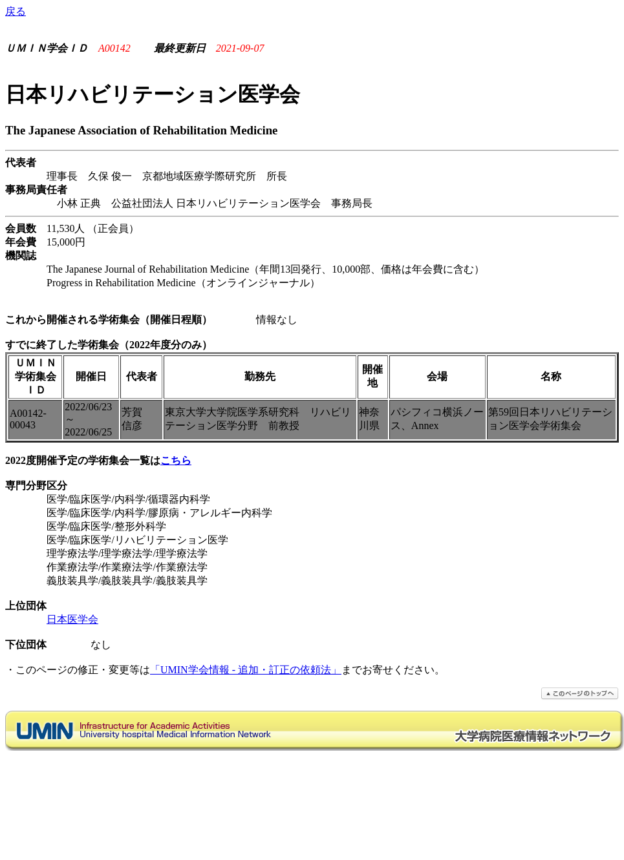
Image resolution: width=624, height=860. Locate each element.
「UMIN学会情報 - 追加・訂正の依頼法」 (245, 669)
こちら (175, 460)
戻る (15, 11)
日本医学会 (72, 619)
